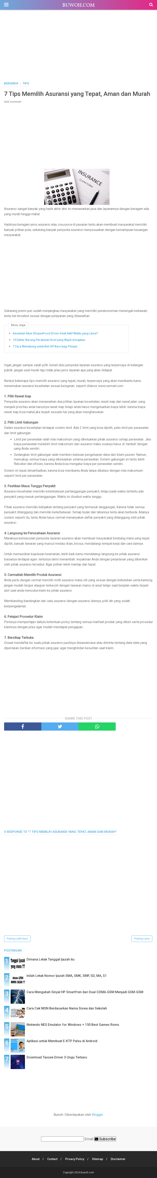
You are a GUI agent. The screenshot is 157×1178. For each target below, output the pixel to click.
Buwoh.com (78, 5)
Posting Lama (142, 938)
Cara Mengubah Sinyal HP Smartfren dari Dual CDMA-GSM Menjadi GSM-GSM (85, 992)
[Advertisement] (78, 46)
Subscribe (105, 1139)
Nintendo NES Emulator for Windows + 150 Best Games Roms (73, 1025)
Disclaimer (118, 1159)
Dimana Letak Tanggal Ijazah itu (50, 959)
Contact (52, 1159)
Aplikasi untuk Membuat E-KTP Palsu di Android (62, 1041)
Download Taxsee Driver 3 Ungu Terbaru (57, 1057)
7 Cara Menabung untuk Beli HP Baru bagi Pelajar (45, 346)
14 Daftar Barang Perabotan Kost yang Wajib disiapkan (49, 340)
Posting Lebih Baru (17, 938)
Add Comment (12, 101)
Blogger (97, 1115)
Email (89, 1139)
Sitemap (97, 1159)
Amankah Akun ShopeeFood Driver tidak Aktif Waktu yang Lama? (55, 333)
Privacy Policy (74, 1159)
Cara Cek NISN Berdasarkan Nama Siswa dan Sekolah (67, 1008)
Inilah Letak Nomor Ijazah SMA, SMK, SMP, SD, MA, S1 (67, 976)
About (35, 1159)
